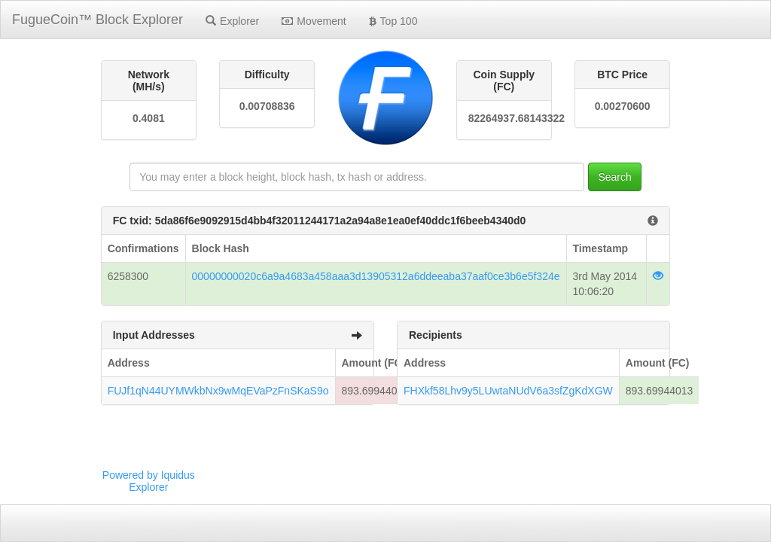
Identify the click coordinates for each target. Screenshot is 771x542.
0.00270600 (623, 106)
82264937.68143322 (504, 118)
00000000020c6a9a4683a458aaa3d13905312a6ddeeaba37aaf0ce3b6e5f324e (376, 276)
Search (614, 177)
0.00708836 (267, 106)
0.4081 (149, 118)
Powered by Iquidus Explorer (148, 481)
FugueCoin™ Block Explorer (97, 19)
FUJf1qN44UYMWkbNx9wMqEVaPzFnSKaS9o (218, 391)
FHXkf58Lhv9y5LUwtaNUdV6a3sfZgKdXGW (508, 391)
